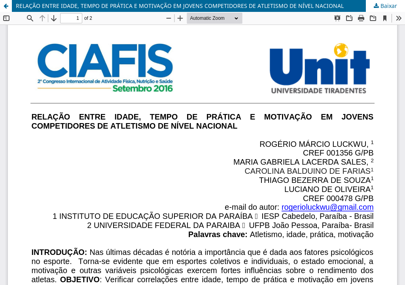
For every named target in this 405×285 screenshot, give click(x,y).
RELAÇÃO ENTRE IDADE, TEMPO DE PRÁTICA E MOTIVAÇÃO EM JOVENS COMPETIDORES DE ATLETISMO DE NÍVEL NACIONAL (180, 6)
